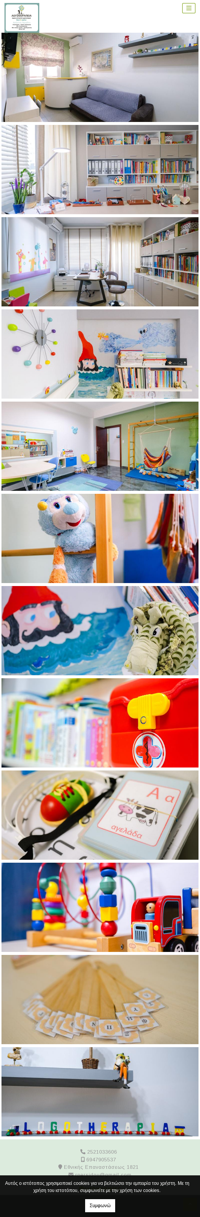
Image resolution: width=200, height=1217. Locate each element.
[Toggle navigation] (189, 8)
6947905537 (101, 1160)
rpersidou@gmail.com (103, 1175)
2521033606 (102, 1152)
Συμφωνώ (100, 1205)
